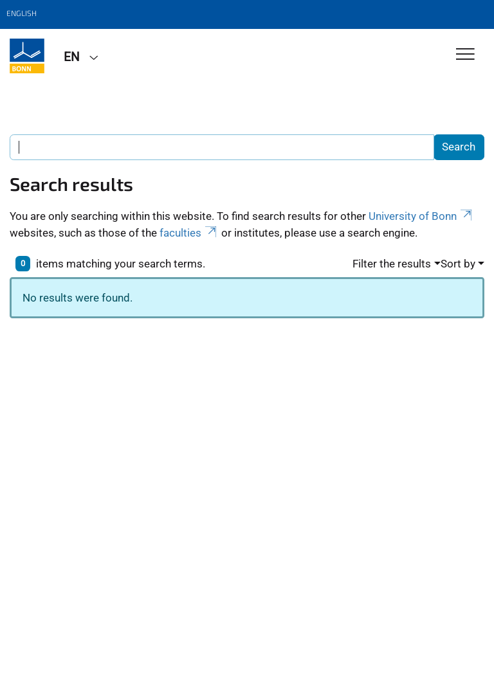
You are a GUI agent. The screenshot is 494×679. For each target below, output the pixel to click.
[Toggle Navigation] (465, 55)
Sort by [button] (458, 263)
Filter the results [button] (391, 263)
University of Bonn (421, 216)
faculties (189, 232)
